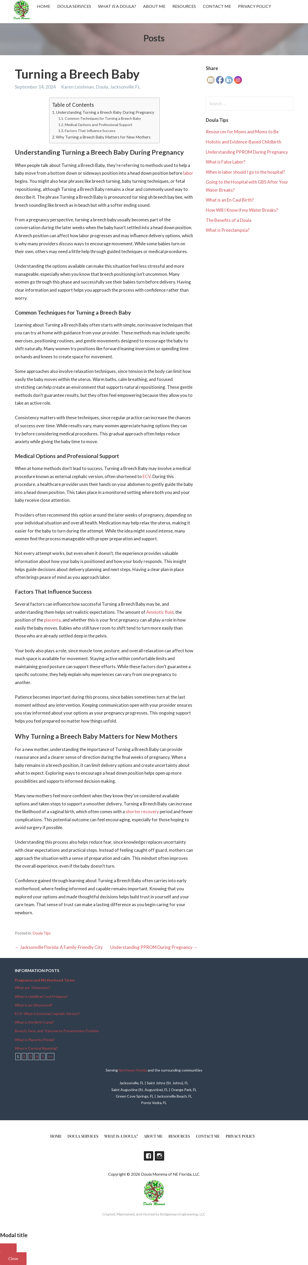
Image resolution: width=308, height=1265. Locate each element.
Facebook (148, 1156)
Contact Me (217, 6)
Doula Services (74, 6)
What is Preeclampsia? (227, 230)
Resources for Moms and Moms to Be (242, 131)
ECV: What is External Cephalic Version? (47, 1013)
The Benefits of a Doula (228, 220)
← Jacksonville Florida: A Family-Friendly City (59, 947)
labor (188, 173)
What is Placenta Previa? (35, 1039)
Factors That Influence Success (90, 130)
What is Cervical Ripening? (36, 1048)
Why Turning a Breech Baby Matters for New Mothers (103, 137)
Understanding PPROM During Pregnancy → (154, 947)
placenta (52, 620)
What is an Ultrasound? (34, 1005)
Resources (184, 6)
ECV (147, 476)
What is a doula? (117, 6)
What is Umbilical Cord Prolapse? (41, 996)
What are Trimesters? (32, 987)
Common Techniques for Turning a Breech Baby (103, 118)
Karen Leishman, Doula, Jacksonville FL (100, 87)
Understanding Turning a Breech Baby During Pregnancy (105, 112)
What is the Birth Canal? (34, 1022)
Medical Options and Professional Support (98, 124)
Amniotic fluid (160, 612)
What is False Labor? (225, 162)
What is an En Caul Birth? (230, 200)
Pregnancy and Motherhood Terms (45, 980)
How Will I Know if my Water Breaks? (242, 210)
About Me (154, 6)
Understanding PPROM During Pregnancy (247, 152)
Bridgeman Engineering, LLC (183, 1214)
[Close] (8, 1247)
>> (50, 1056)
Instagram (159, 1156)
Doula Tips (42, 933)
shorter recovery (142, 811)
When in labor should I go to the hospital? (245, 172)
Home (43, 6)
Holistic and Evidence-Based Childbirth (243, 142)
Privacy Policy (254, 6)
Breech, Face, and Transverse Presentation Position (57, 1031)
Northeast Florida (133, 1070)
